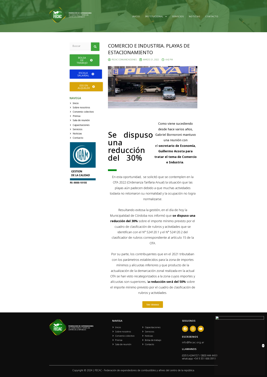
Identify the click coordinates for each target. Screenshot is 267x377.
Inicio (136, 16)
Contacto (211, 16)
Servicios (178, 16)
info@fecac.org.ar (193, 342)
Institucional (156, 16)
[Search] (95, 46)
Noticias (194, 16)
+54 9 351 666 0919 (205, 358)
